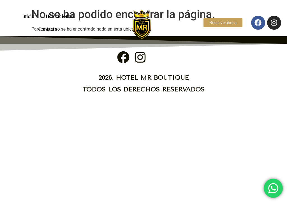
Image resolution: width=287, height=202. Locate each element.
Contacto (47, 29)
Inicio (28, 16)
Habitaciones (59, 16)
